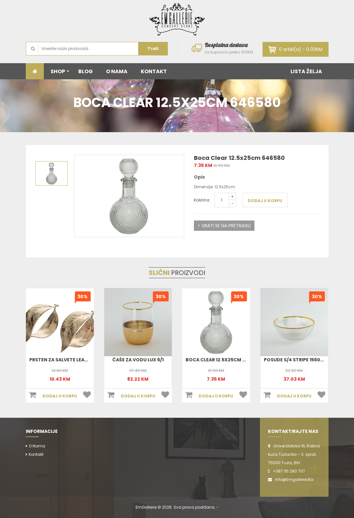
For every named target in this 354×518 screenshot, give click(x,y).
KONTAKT (154, 71)
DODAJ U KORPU (265, 200)
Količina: (202, 200)
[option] (129, 196)
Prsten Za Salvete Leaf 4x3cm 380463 (76, 360)
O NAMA (117, 71)
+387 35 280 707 (289, 471)
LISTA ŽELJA (306, 71)
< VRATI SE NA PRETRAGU (224, 225)
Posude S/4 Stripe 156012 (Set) (301, 360)
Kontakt (36, 454)
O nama (37, 446)
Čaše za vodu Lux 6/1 (138, 360)
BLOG (85, 71)
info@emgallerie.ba (294, 479)
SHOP (60, 71)
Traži (153, 48)
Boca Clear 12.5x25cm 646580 (223, 360)
